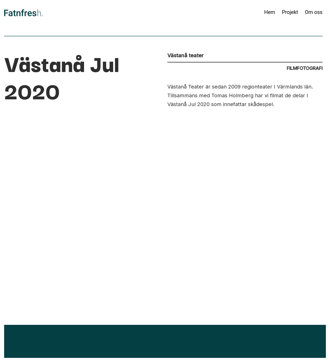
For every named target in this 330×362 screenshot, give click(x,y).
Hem (269, 12)
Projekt (290, 12)
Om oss (314, 12)
